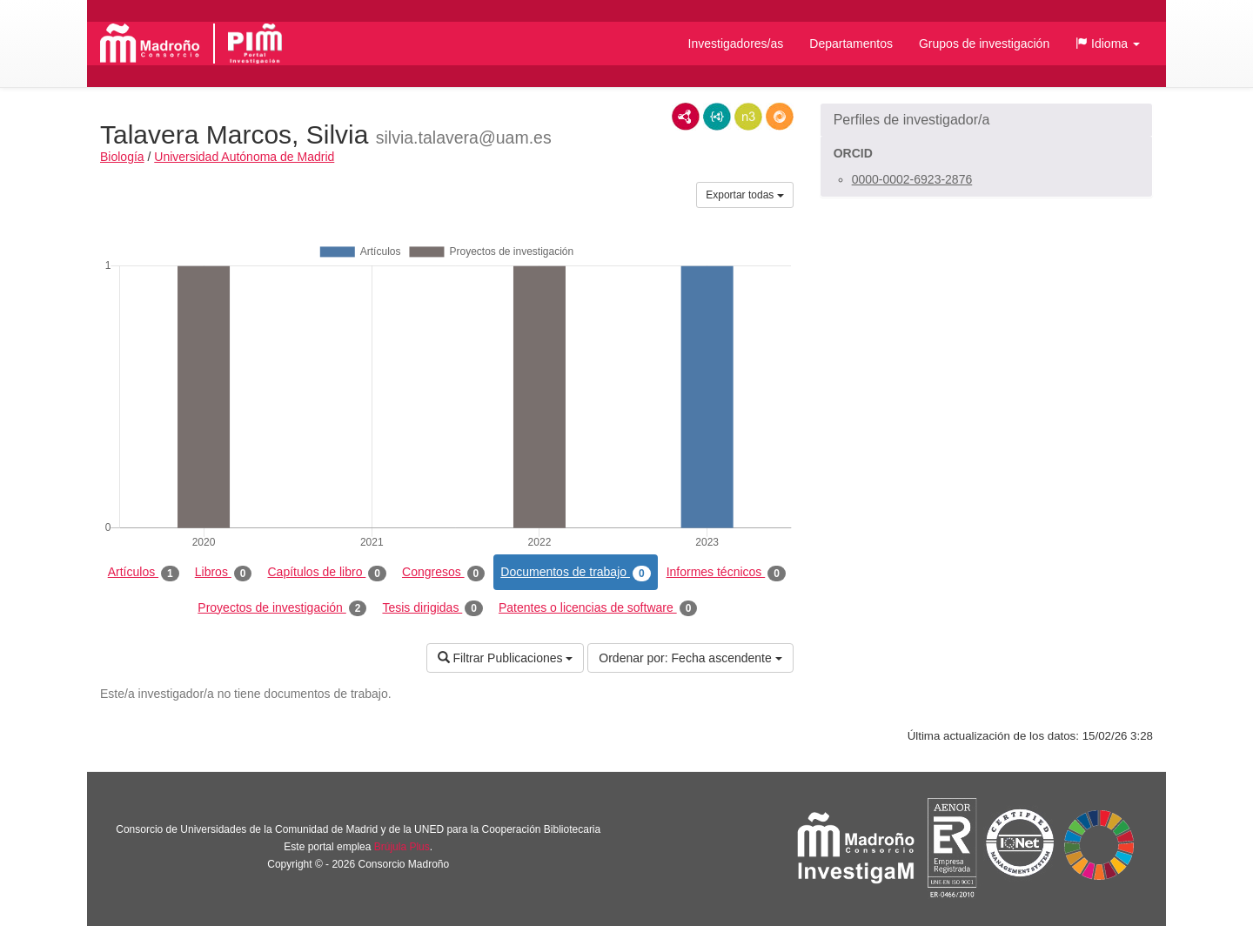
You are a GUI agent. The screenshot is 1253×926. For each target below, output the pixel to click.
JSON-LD (717, 117)
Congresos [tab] (443, 572)
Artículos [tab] (143, 572)
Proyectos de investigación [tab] (282, 608)
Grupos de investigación (984, 43)
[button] (1107, 43)
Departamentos (851, 43)
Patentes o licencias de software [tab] (598, 608)
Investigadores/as (736, 43)
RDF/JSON (780, 117)
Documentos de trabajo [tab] (575, 572)
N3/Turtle (748, 117)
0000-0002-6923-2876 (912, 179)
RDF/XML (686, 117)
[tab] (986, 120)
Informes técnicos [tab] (726, 572)
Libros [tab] (223, 572)
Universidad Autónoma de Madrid (244, 157)
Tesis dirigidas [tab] (432, 608)
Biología (122, 157)
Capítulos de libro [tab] (326, 572)
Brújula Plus (402, 847)
